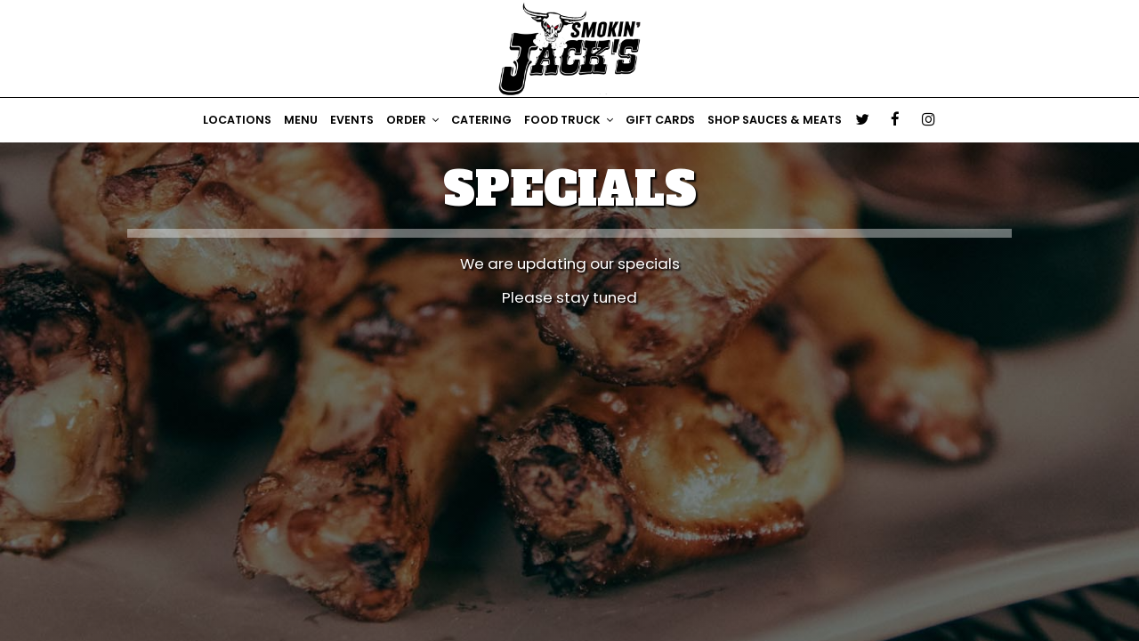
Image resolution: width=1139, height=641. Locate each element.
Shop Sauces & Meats (774, 119)
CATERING (481, 119)
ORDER (412, 119)
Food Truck (568, 119)
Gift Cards (660, 119)
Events (352, 119)
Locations (237, 119)
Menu (301, 119)
